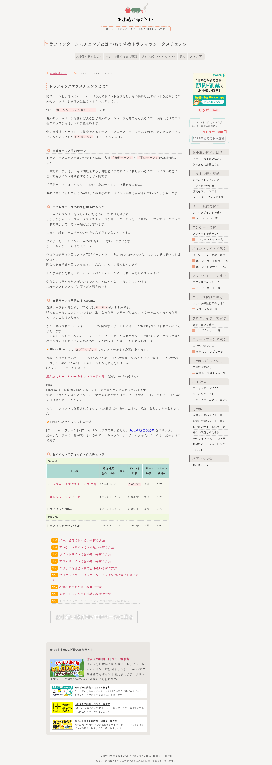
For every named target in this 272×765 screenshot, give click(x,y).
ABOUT (197, 449)
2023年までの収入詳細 (209, 138)
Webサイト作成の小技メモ (209, 438)
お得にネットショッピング (209, 444)
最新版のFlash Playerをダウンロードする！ (77, 376)
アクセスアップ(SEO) (206, 388)
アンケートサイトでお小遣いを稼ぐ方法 (86, 547)
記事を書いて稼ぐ (203, 324)
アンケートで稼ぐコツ (206, 233)
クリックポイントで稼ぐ (208, 212)
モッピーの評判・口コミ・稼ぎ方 (92, 687)
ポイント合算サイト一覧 (211, 266)
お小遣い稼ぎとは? (88, 56)
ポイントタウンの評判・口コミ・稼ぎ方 (96, 721)
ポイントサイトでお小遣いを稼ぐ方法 (85, 554)
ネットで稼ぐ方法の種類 (121, 56)
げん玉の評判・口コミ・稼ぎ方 (108, 659)
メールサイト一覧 (207, 218)
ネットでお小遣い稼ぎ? (207, 158)
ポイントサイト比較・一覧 (212, 260)
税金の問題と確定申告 (206, 432)
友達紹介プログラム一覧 (211, 372)
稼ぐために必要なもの (206, 164)
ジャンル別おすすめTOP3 (158, 56)
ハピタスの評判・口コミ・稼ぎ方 (92, 704)
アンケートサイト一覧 (209, 239)
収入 (182, 56)
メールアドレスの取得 (206, 179)
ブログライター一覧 (208, 330)
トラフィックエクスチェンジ (210, 399)
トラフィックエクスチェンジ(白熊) (74, 484)
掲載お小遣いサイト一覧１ (209, 415)
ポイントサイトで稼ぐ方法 (209, 255)
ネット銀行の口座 (203, 185)
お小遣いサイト (202, 465)
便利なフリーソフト (205, 191)
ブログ (194, 56)
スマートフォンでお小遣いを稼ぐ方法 (85, 593)
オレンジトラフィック (65, 497)
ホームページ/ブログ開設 (208, 197)
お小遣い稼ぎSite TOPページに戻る (92, 617)
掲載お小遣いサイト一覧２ (209, 421)
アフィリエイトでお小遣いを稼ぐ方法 (85, 561)
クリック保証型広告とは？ (209, 303)
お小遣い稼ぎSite (139, 756)
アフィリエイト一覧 (208, 288)
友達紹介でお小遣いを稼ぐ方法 (80, 587)
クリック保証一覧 (207, 309)
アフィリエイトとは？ (206, 282)
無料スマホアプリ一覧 (209, 351)
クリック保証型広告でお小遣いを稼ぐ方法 (88, 568)
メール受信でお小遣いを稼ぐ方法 (82, 540)
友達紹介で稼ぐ (202, 367)
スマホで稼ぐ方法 (203, 345)
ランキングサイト (203, 394)
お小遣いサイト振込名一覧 (209, 426)
